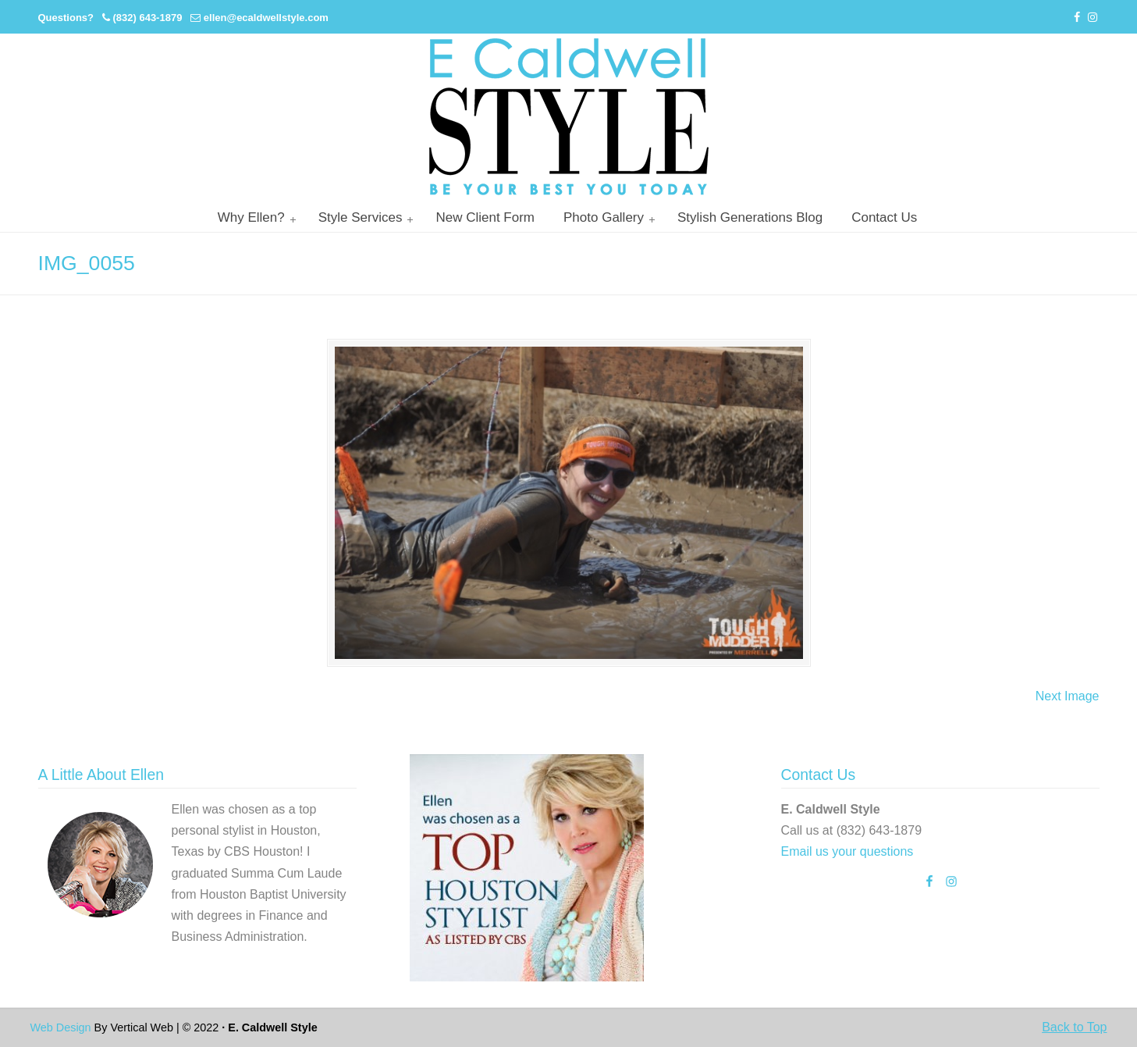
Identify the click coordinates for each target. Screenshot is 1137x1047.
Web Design (60, 1027)
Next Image (1068, 696)
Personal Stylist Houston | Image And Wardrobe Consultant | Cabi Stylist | (569, 116)
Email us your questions (847, 851)
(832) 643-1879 (147, 17)
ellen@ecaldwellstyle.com (266, 17)
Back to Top (1074, 1027)
